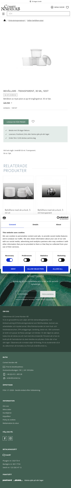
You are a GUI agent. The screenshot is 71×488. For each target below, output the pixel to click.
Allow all (58, 269)
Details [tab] (35, 224)
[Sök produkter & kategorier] (36, 13)
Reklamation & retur (11, 423)
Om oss (6, 406)
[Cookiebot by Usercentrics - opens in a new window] (58, 218)
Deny (13, 269)
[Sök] (67, 13)
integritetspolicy (50, 299)
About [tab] (58, 224)
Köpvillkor (7, 416)
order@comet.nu (13, 378)
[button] (3, 15)
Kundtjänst (7, 413)
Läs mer (6, 102)
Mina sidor (7, 409)
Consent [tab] (12, 224)
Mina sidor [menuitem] (59, 7)
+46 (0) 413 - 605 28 (14, 374)
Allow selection (35, 269)
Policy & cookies (9, 420)
